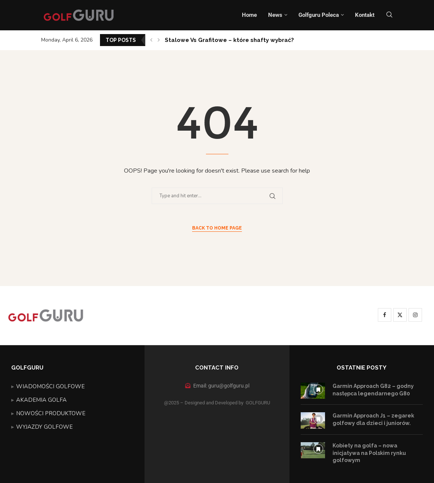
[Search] (389, 15)
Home (249, 15)
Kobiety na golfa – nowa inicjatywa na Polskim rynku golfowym (369, 453)
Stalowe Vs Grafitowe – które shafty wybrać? (229, 40)
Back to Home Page (217, 228)
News (275, 15)
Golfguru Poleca (318, 15)
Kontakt (364, 15)
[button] (151, 40)
